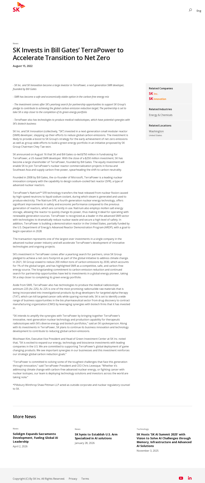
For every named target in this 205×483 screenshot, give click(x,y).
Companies (38, 10)
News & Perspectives (96, 10)
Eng (199, 10)
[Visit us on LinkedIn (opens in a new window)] (189, 479)
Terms (85, 478)
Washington (156, 131)
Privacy (73, 478)
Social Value (72, 10)
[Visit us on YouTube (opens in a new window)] (181, 479)
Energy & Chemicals (160, 115)
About (117, 10)
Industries (54, 10)
